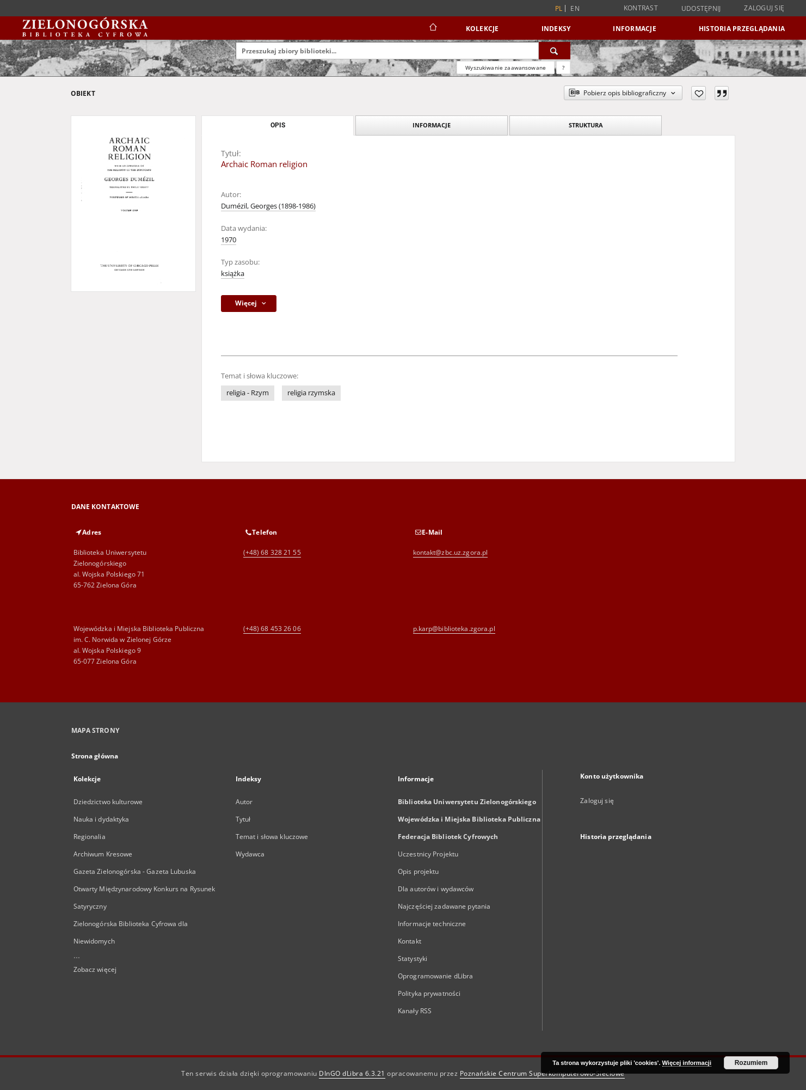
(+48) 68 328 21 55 (272, 552)
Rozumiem (751, 1063)
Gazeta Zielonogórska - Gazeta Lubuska (134, 871)
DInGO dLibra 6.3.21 (352, 1073)
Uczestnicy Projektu (428, 854)
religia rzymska (311, 392)
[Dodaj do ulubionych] (698, 93)
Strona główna (95, 756)
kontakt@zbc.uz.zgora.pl (450, 552)
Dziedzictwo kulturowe (108, 801)
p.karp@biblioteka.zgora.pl (454, 628)
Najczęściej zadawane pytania (444, 906)
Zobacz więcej (95, 969)
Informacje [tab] (432, 125)
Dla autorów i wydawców (436, 888)
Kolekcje (482, 28)
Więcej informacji (686, 1063)
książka (232, 273)
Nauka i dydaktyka (101, 819)
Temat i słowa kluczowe (272, 836)
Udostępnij (701, 8)
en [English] (575, 8)
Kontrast (641, 8)
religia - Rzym (247, 392)
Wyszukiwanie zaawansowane (505, 67)
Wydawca (250, 854)
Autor (244, 801)
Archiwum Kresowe (103, 854)
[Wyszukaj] (554, 50)
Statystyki (412, 958)
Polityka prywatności (429, 993)
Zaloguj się (764, 8)
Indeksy (556, 28)
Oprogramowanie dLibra (435, 976)
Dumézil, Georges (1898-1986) (268, 206)
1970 (228, 239)
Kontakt (409, 941)
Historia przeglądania (742, 28)
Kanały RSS (415, 1010)
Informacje (634, 28)
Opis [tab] (277, 125)
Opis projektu (418, 871)
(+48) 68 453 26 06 (272, 628)
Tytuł (243, 819)
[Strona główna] (432, 28)
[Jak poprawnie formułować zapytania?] (563, 67)
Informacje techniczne (432, 923)
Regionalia (89, 836)
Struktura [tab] (586, 125)
